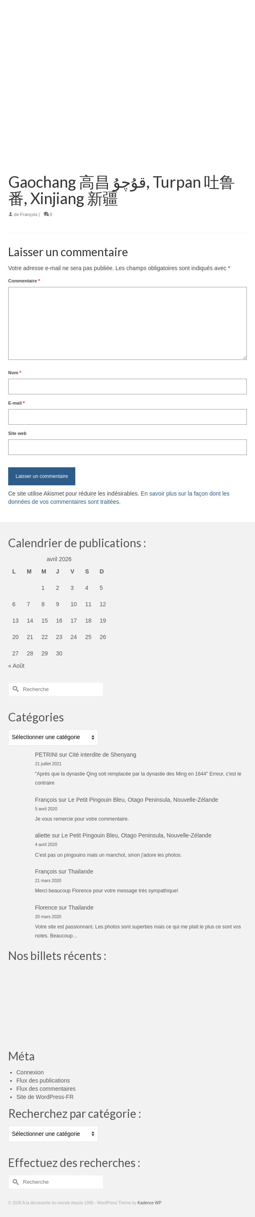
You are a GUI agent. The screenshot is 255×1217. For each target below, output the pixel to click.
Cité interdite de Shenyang (102, 754)
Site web (17, 433)
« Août (16, 665)
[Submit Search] (14, 689)
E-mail (16, 402)
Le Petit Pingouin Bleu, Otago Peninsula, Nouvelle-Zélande (143, 799)
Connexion (30, 1072)
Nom (14, 372)
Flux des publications (43, 1080)
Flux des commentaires (46, 1088)
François (28, 214)
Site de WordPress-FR (45, 1097)
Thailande (80, 871)
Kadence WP (149, 1203)
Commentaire (24, 280)
